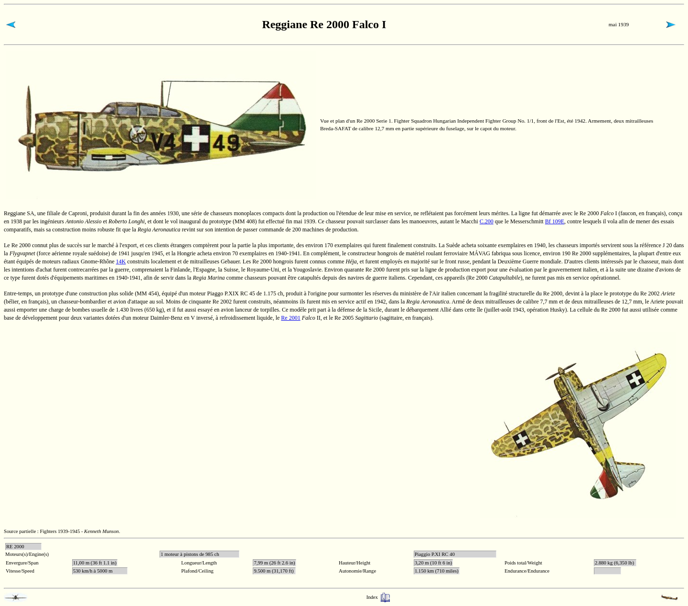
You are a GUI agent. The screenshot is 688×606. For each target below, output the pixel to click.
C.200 (487, 221)
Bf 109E (554, 221)
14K (121, 261)
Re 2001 (290, 317)
